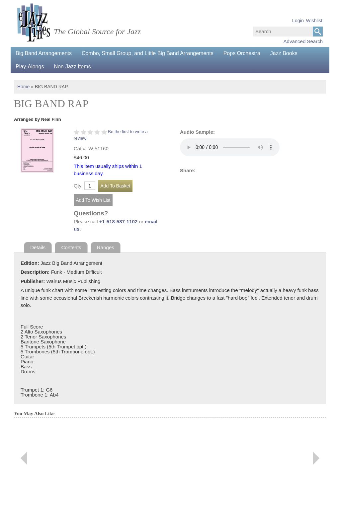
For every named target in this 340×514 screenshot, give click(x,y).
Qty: (78, 185)
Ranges (105, 247)
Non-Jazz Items (72, 66)
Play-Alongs (30, 66)
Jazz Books (284, 53)
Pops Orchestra (241, 53)
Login (298, 20)
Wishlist (314, 20)
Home (23, 86)
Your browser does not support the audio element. (230, 147)
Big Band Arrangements (44, 53)
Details (37, 247)
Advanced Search (303, 41)
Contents (71, 247)
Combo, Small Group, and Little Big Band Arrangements (147, 53)
